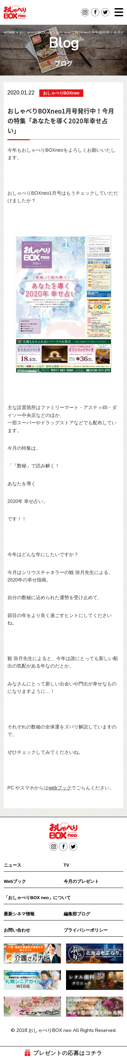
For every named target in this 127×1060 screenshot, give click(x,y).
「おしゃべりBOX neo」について (37, 897)
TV (66, 865)
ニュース (12, 865)
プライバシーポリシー (86, 930)
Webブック (15, 881)
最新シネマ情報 (19, 913)
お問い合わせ (17, 930)
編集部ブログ (77, 913)
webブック (59, 787)
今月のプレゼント (81, 881)
